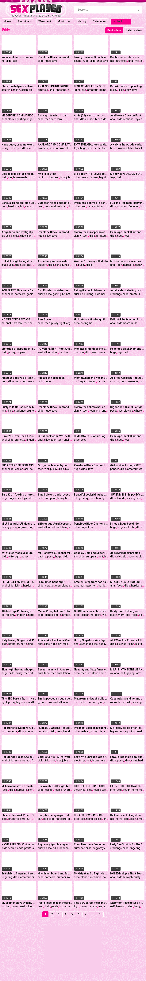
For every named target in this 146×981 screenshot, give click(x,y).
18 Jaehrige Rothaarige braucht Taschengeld (19, 611)
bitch (131, 148)
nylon (100, 702)
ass (15, 60)
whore (138, 410)
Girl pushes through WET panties (127, 465)
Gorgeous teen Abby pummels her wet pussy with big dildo (55, 465)
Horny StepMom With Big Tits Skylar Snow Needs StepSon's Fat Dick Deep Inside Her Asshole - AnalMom (91, 640)
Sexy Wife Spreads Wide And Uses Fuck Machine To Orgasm (91, 756)
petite (97, 148)
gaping (31, 294)
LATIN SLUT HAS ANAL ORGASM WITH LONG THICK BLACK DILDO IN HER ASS (127, 786)
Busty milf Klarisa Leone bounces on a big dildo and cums (19, 407)
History (82, 21)
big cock (27, 498)
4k (111, 673)
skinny (78, 235)
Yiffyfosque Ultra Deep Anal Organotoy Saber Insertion (55, 523)
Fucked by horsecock (51, 377)
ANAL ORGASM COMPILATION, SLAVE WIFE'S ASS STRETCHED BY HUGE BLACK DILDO (55, 144)
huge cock (15, 498)
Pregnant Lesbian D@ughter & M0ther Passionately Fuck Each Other (91, 727)
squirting (7, 89)
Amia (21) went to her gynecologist (91, 115)
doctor (107, 119)
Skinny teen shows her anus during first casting (91, 407)
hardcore (13, 206)
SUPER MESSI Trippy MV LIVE (127, 494)
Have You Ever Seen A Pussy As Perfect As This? (19, 436)
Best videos (25, 21)
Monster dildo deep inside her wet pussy (91, 348)
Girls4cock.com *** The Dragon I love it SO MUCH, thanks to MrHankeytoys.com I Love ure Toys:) (55, 436)
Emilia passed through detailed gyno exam (55, 698)
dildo (8, 60)
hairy (137, 906)
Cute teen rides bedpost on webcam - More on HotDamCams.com (55, 202)
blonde (69, 468)
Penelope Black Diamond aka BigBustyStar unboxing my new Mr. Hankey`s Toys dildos (55, 232)
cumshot (20, 381)
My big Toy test (47, 173)
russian (23, 89)
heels (107, 556)
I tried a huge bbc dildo (124, 523)
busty (113, 614)
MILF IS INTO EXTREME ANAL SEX (127, 669)
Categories (99, 21)
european (50, 498)
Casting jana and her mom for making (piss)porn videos (127, 698)
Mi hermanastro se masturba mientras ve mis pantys (19, 786)
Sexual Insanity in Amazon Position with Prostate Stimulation (55, 669)
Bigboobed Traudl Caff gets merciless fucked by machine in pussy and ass (127, 407)
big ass (6, 235)
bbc (133, 527)
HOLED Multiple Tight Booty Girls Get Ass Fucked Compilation (127, 873)
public (10, 264)
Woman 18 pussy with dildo (91, 261)
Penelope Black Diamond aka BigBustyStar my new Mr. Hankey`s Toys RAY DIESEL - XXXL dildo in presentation (127, 436)
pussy (113, 89)
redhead (128, 119)
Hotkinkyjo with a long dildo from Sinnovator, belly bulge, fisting (91, 319)
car (10, 177)
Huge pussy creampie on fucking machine (19, 144)
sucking (88, 294)
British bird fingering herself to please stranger (19, 873)
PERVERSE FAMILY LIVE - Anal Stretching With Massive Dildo (19, 581)
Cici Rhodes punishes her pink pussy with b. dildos (55, 290)
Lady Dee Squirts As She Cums (127, 844)
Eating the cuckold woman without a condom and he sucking (91, 290)
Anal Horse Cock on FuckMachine (127, 115)
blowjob (65, 177)
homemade (20, 177)
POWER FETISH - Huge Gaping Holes (19, 290)
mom (121, 614)
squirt (63, 264)
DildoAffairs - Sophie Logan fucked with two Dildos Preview (91, 436)
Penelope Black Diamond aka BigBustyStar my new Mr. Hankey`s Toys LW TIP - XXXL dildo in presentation (127, 232)
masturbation (33, 731)
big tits (33, 89)
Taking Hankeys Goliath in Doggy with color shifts (91, 57)
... (92, 914)
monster (79, 352)
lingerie (31, 119)
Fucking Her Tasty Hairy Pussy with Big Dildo (127, 202)
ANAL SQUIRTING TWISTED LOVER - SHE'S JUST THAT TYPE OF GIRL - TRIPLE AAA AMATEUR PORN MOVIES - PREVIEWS (55, 86)
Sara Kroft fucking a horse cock (19, 494)
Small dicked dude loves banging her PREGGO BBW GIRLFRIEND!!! (55, 494)
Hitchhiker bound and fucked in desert (55, 873)
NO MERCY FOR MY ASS (16, 319)
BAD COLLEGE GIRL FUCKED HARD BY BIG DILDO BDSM (91, 786)
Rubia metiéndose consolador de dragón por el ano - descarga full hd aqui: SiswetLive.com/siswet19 (19, 57)
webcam (56, 119)
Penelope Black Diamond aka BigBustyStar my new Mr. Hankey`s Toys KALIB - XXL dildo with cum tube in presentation (91, 523)
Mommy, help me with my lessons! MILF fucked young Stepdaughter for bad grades (91, 377)
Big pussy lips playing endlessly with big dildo (55, 844)
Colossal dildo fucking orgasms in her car (19, 173)
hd (3, 60)
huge (48, 60)
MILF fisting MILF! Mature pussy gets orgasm (19, 523)
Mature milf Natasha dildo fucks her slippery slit (91, 698)
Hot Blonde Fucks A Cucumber (19, 756)
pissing (92, 381)
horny (119, 818)
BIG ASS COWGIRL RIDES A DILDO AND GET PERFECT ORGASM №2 (91, 815)
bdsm (113, 148)
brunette (67, 294)
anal (99, 60)
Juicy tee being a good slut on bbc (55, 815)
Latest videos (134, 30)
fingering (61, 89)
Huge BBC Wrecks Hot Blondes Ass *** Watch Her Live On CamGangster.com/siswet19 (55, 727)
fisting (77, 60)
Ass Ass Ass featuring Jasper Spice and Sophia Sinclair (127, 377)
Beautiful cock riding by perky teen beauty (91, 494)
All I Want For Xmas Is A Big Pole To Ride (127, 640)
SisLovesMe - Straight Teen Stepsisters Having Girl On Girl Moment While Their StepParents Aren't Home (55, 786)
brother (6, 906)
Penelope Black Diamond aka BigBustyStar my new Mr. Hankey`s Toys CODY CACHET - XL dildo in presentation (55, 407)
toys (54, 60)
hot (22, 206)
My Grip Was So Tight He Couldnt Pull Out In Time (91, 873)
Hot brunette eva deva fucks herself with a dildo (19, 727)
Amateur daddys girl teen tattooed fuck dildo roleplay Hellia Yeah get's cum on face (19, 377)
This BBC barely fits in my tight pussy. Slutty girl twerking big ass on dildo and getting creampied (91, 902)
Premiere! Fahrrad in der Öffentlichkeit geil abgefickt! (91, 202)
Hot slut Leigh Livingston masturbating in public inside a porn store (19, 261)
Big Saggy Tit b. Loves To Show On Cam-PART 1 (91, 173)
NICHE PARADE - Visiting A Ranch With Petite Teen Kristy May (19, 844)
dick (119, 556)
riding (77, 498)
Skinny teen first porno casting (91, 232)
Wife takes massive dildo (17, 552)
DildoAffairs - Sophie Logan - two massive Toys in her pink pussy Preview (127, 86)
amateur (43, 89)
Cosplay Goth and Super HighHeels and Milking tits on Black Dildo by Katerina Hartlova (91, 552)
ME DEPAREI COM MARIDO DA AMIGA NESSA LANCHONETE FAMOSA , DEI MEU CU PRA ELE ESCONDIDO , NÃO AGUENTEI (19, 115)
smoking (115, 381)
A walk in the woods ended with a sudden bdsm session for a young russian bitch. (127, 144)
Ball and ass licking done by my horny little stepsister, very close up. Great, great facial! (127, 815)
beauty (100, 498)
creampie (15, 148)
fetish (98, 119)
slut (142, 60)
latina (77, 89)
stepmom (91, 585)
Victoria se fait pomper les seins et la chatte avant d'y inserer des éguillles (19, 348)
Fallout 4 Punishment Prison (127, 319)
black (11, 119)
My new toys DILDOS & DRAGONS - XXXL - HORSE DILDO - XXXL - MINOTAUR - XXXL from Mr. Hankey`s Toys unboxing (127, 173)
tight (30, 235)
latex (139, 673)
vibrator (33, 148)
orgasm (70, 323)
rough (126, 789)
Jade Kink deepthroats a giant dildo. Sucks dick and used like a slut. (127, 552)
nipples (21, 352)
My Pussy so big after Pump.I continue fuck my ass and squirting (127, 727)
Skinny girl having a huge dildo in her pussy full (19, 669)
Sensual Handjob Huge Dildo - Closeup (19, 202)
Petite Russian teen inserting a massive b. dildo (55, 902)
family (101, 381)
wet (94, 352)
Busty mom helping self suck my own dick (127, 611)
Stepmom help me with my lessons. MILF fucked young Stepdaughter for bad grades (19, 86)
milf (137, 60)
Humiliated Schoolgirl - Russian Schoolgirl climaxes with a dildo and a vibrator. (55, 581)
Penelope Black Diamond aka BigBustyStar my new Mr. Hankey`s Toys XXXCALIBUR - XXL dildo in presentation (55, 57)
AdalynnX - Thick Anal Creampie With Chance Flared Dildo (55, 640)
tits (76, 556)
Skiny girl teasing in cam (53, 115)
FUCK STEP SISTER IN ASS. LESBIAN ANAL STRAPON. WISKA (19, 465)
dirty (12, 614)
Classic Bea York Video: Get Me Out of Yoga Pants (19, 815)
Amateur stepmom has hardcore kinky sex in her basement (91, 581)
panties (114, 468)
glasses (93, 177)
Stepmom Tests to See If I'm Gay (127, 902)
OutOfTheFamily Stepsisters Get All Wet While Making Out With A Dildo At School (91, 611)
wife (11, 556)
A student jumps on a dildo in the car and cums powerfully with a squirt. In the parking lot (55, 261)
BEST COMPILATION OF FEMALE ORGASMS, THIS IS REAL (91, 86)
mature (91, 702)
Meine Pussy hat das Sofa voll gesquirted (55, 611)
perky (85, 498)
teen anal (50, 206)
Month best (64, 21)
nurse (90, 119)
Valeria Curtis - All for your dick (55, 756)
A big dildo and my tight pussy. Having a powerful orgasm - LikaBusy (19, 232)
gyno (41, 702)
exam (48, 702)
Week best (44, 21)
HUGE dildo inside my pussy (127, 756)
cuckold (78, 294)
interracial (62, 148)
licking (102, 89)
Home (7, 21)
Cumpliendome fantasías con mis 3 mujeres (91, 844)
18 (75, 264)
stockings (116, 294)
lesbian (19, 468)
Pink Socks (45, 319)
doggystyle (105, 643)
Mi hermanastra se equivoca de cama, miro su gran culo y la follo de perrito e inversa (127, 261)
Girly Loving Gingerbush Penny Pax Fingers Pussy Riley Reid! (19, 640)
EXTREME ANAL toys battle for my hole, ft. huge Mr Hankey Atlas (91, 144)
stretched (121, 60)
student (42, 264)
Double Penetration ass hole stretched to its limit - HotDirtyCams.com (127, 57)
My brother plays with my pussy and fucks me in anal (19, 902)
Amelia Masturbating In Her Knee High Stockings (127, 290)
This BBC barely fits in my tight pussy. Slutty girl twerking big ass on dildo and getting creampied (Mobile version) (19, 698)
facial (138, 148)
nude (36, 264)
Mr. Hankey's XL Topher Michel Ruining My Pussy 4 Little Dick (55, 552)
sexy (128, 89)
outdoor (99, 206)
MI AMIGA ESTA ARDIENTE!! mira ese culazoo (127, 581)
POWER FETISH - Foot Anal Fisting (55, 348)
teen (47, 119)
